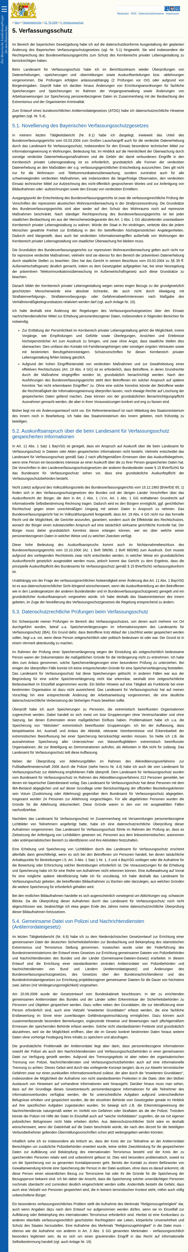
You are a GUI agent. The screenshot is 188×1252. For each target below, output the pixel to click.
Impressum (172, 13)
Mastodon (123, 13)
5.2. (16, 431)
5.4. (16, 921)
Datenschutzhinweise (151, 13)
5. (14, 30)
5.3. (16, 611)
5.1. (16, 125)
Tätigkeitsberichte (31, 22)
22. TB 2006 (51, 22)
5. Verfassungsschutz (71, 22)
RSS (134, 13)
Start (17, 22)
